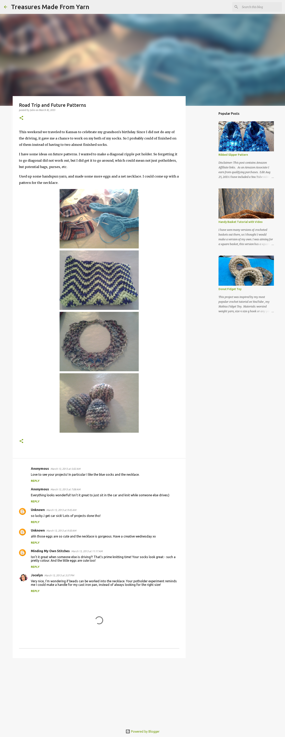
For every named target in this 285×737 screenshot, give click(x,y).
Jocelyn (37, 575)
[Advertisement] (99, 692)
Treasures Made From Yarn (50, 6)
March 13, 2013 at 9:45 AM (61, 510)
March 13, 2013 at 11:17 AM (87, 551)
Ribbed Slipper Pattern (233, 154)
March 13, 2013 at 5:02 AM (65, 468)
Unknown (38, 510)
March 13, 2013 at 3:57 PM (59, 575)
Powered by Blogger (142, 731)
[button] (21, 118)
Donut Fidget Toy (229, 289)
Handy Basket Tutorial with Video (240, 221)
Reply (35, 480)
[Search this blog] (261, 7)
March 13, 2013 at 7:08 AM (65, 489)
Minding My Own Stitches (50, 551)
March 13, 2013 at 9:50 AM (61, 530)
